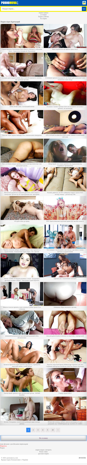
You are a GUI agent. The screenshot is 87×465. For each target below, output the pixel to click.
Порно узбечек (43, 16)
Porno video (43, 452)
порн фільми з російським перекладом (14, 444)
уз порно (43, 15)
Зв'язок (82, 458)
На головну (43, 438)
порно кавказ (43, 13)
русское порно (43, 454)
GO (84, 9)
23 (53, 430)
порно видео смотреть (44, 450)
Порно (2, 448)
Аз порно (43, 18)
